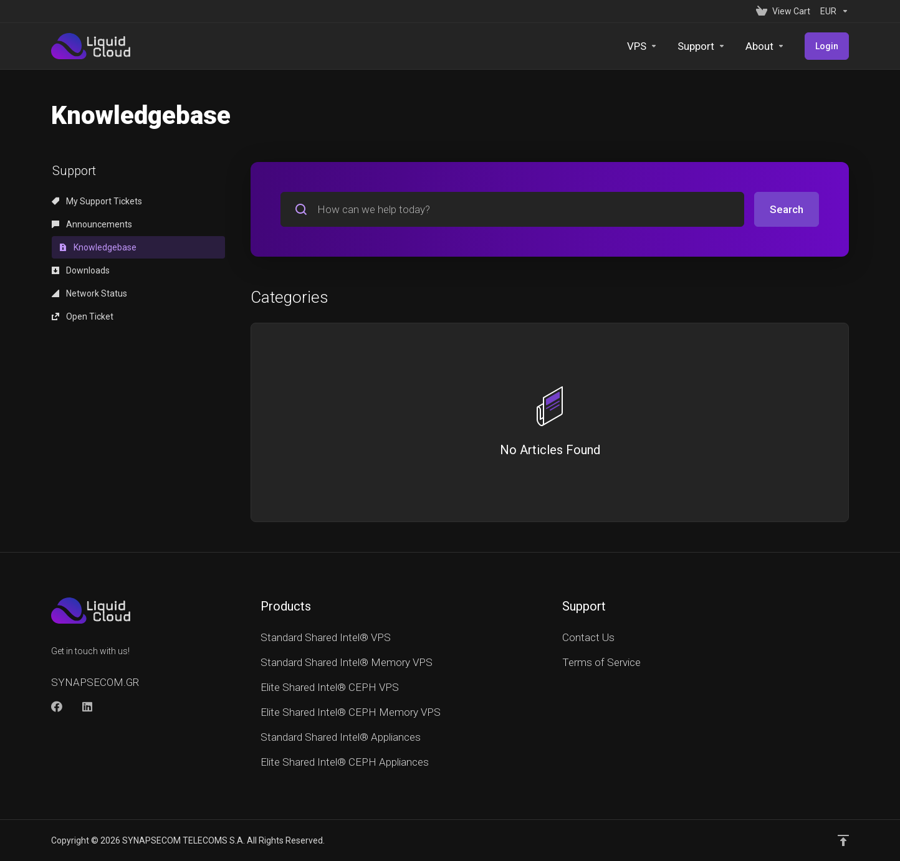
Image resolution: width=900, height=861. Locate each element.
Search (786, 209)
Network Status (89, 293)
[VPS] (642, 46)
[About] (765, 46)
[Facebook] (56, 706)
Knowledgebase (97, 247)
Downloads (81, 270)
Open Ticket (82, 316)
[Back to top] (843, 840)
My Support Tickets (97, 201)
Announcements (92, 224)
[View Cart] (783, 11)
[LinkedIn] (87, 706)
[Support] (701, 46)
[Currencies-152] (832, 11)
